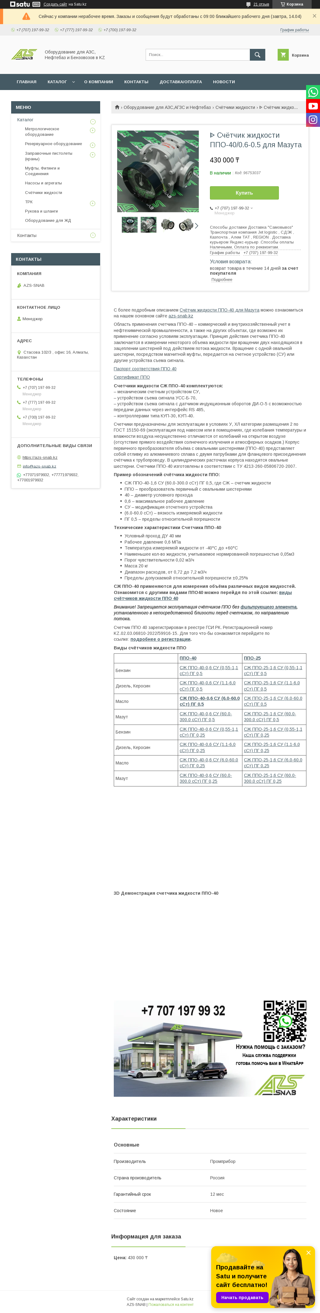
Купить (244, 193)
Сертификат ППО (132, 377)
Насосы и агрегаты (43, 183)
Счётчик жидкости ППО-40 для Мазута (219, 310)
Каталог (25, 119)
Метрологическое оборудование (42, 132)
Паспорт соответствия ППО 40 (145, 368)
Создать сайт (55, 4)
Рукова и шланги (41, 211)
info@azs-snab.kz (39, 466)
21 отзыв (261, 4)
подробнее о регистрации (160, 639)
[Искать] (257, 55)
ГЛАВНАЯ (26, 82)
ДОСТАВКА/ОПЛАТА (181, 82)
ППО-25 (252, 658)
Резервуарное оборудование (53, 143)
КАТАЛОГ (57, 82)
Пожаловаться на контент (171, 1304)
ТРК (28, 202)
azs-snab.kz (181, 315)
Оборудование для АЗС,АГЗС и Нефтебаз (167, 107)
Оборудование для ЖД (48, 220)
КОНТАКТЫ (136, 82)
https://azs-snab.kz (40, 457)
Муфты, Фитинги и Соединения (42, 171)
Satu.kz (187, 1299)
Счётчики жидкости (235, 107)
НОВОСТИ (224, 82)
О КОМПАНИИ (98, 82)
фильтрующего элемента (269, 607)
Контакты (26, 235)
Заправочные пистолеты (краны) (48, 156)
